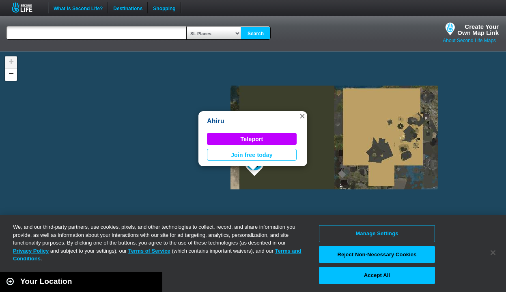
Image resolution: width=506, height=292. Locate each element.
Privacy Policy (31, 251)
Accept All (377, 275)
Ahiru (215, 121)
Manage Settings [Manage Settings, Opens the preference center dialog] (376, 233)
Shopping (164, 8)
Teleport (252, 139)
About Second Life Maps (469, 40)
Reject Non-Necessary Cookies (376, 254)
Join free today (252, 155)
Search (256, 33)
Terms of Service (149, 251)
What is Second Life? (78, 8)
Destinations (127, 8)
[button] (302, 116)
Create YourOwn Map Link (478, 29)
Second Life (26, 7)
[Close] (493, 253)
